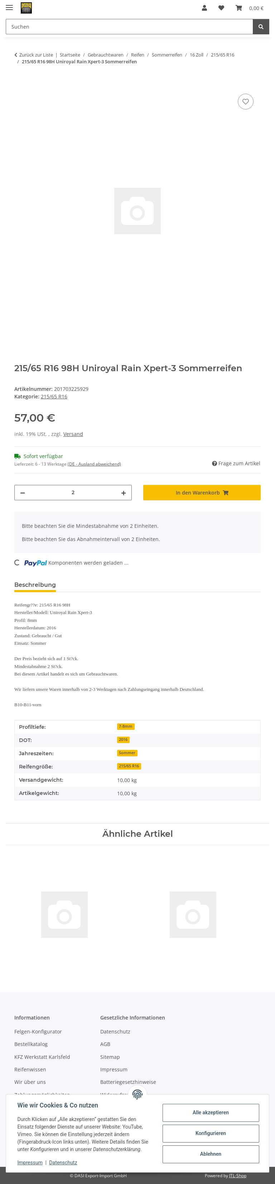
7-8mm (125, 726)
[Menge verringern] (22, 492)
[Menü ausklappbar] (9, 4)
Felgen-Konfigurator (38, 1031)
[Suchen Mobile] (129, 26)
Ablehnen (210, 1154)
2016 (123, 739)
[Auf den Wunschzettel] (246, 101)
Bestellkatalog (31, 1044)
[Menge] (73, 492)
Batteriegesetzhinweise (128, 1082)
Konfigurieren (210, 1133)
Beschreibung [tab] (35, 584)
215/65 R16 (54, 396)
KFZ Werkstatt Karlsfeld (42, 1056)
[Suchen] (261, 26)
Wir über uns (30, 1082)
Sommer (127, 752)
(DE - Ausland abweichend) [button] (94, 464)
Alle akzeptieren (210, 1112)
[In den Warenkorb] (20, 84)
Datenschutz (63, 1162)
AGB (105, 1044)
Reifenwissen (30, 1069)
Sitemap (110, 1056)
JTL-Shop (237, 1176)
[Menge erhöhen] (123, 492)
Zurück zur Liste (36, 54)
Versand (73, 434)
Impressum (30, 1162)
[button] (204, 8)
